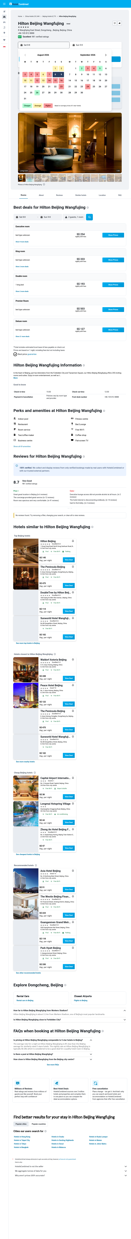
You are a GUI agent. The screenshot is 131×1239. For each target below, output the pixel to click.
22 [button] (55, 86)
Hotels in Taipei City (22, 1140)
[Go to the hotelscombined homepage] (19, 4)
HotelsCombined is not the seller (71, 1166)
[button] (4, 4)
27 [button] (43, 92)
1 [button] (55, 68)
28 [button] (49, 92)
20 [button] (43, 86)
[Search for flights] (4, 11)
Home (20, 16)
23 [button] (61, 86)
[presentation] (44, 184)
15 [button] (55, 80)
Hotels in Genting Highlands (63, 1140)
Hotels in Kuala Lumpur (98, 1137)
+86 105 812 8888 (26, 33)
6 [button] (43, 74)
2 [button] (61, 68)
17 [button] (25, 86)
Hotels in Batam (95, 1140)
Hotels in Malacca (59, 1147)
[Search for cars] (4, 22)
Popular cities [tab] (21, 1124)
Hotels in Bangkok (21, 1147)
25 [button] (31, 92)
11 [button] (31, 80)
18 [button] (31, 86)
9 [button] (61, 74)
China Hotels (29, 16)
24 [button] (25, 92)
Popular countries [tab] (39, 1124)
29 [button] (55, 92)
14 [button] (49, 80)
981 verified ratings (40, 37)
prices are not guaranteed (67, 1159)
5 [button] (37, 74)
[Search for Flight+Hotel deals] (4, 27)
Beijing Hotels (47, 16)
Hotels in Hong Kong (22, 1137)
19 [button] (37, 86)
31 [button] (25, 98)
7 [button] (49, 74)
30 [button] (61, 92)
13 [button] (43, 80)
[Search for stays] (4, 16)
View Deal (69, 560)
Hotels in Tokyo (20, 1144)
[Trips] (4, 39)
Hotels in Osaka (58, 1137)
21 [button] (49, 86)
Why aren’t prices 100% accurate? (71, 1175)
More (15, 378)
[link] (28, 643)
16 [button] (61, 80)
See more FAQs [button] (53, 1065)
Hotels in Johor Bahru (97, 1144)
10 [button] (25, 80)
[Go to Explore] (4, 32)
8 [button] (55, 74)
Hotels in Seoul (57, 1144)
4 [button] (31, 74)
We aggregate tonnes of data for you (71, 1171)
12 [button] (37, 80)
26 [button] (37, 92)
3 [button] (25, 74)
